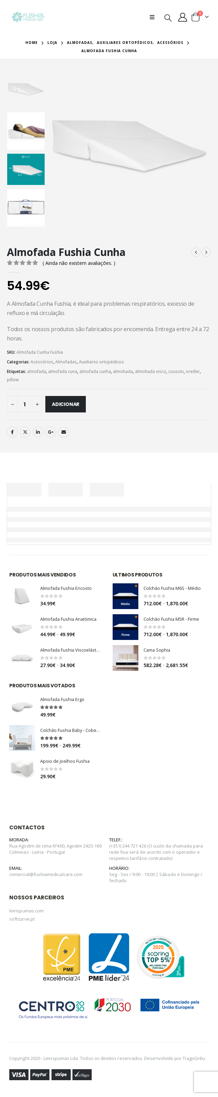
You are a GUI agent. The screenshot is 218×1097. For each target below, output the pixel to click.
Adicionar (65, 404)
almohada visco (150, 371)
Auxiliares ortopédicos (101, 362)
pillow (13, 380)
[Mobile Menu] (154, 17)
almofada (36, 371)
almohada (123, 371)
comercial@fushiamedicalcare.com (45, 876)
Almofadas (66, 362)
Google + (50, 432)
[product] (22, 596)
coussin (176, 371)
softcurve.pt (22, 921)
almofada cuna (62, 371)
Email (63, 432)
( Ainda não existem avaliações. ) (79, 263)
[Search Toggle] (168, 17)
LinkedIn (38, 432)
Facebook (12, 432)
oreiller (193, 371)
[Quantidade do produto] (24, 404)
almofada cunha (95, 371)
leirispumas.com (26, 913)
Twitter (25, 432)
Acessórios (42, 362)
